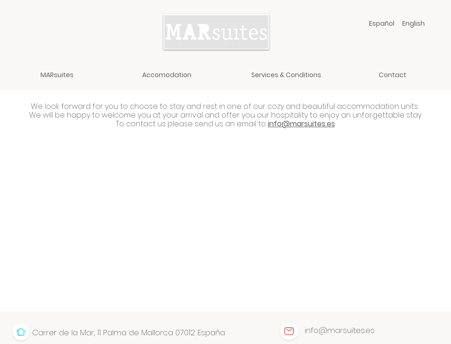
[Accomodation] (167, 75)
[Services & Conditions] (286, 75)
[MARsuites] (56, 75)
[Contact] (392, 75)
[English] (413, 23)
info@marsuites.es (301, 123)
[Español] (382, 23)
